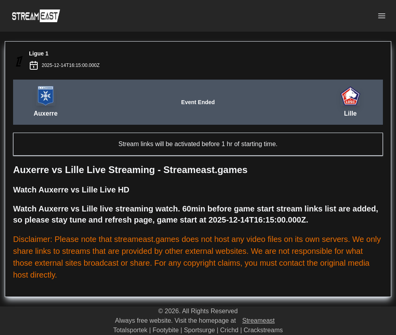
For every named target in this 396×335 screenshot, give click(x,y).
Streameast (258, 320)
